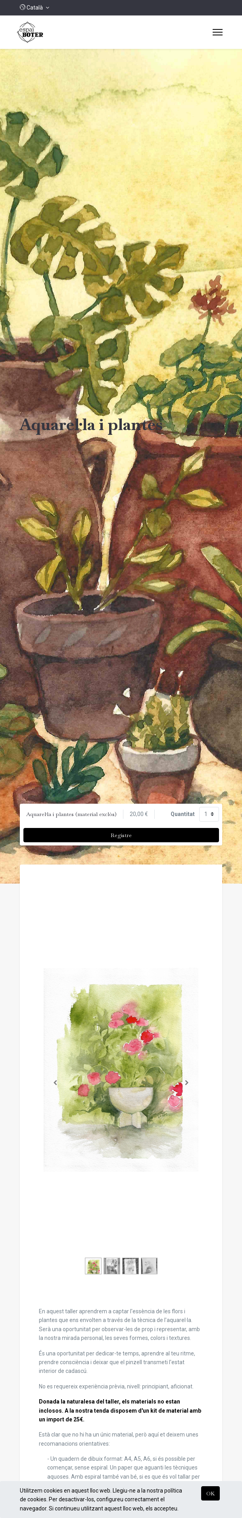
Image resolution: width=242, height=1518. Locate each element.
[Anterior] (55, 1082)
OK (210, 1493)
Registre (121, 835)
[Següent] (187, 1082)
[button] (34, 7)
